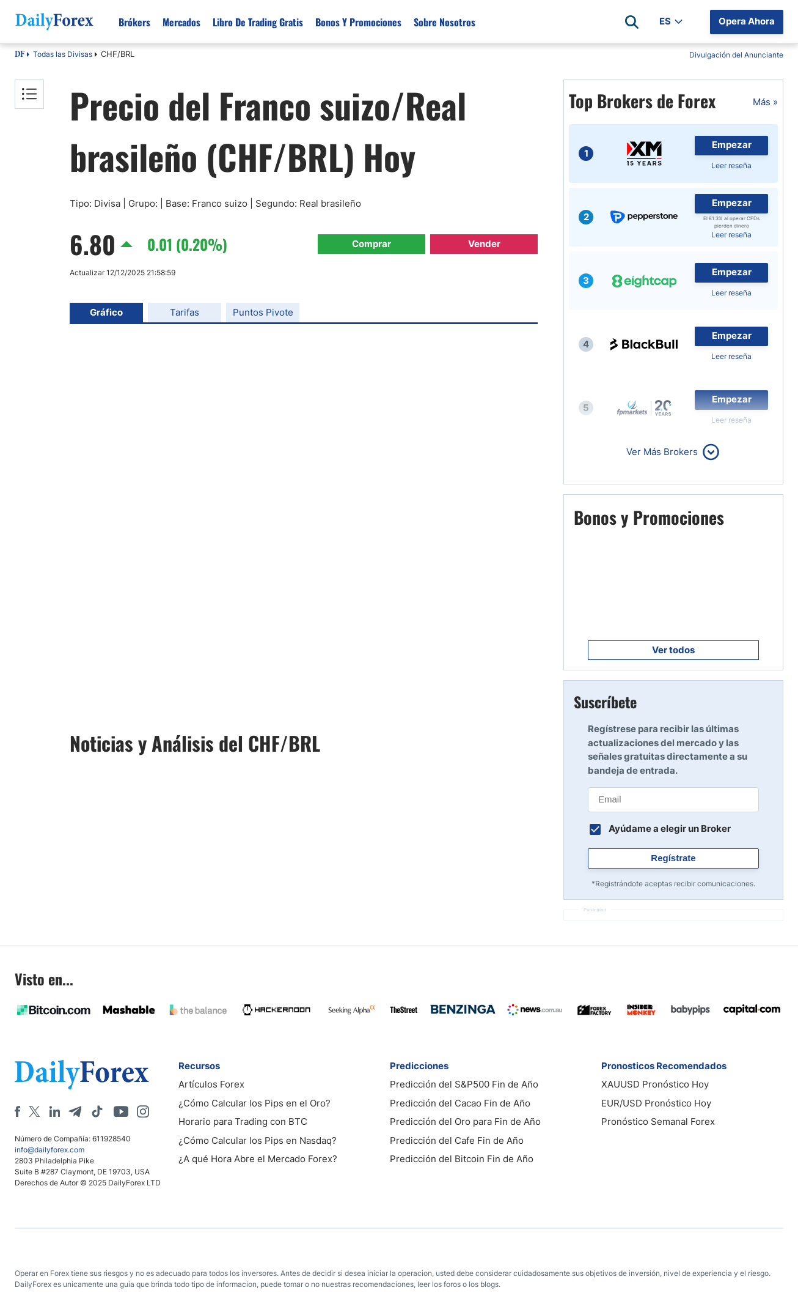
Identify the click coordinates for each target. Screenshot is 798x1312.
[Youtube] (121, 1111)
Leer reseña (731, 165)
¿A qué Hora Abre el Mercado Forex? (257, 1159)
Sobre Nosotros (444, 22)
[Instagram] (143, 1111)
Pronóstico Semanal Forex (658, 1121)
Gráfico (106, 312)
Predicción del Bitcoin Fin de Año (461, 1159)
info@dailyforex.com (49, 1149)
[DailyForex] (82, 1074)
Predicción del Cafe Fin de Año (457, 1140)
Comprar (371, 244)
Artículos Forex (211, 1084)
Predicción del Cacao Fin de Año (460, 1103)
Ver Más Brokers (662, 452)
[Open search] (631, 22)
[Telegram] (74, 1111)
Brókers (134, 22)
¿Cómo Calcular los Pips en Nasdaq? (257, 1140)
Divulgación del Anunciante (736, 54)
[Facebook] (17, 1111)
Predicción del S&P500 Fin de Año (464, 1084)
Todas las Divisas (62, 54)
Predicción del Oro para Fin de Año (465, 1121)
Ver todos (673, 650)
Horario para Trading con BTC (242, 1121)
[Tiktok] (97, 1111)
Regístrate (673, 858)
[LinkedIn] (54, 1111)
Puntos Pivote (263, 312)
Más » (765, 102)
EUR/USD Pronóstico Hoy (656, 1103)
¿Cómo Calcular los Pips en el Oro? (254, 1103)
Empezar (732, 144)
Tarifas (184, 312)
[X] (34, 1111)
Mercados (181, 22)
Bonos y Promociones (358, 22)
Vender (484, 244)
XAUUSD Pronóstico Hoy (655, 1084)
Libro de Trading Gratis (258, 22)
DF (19, 55)
